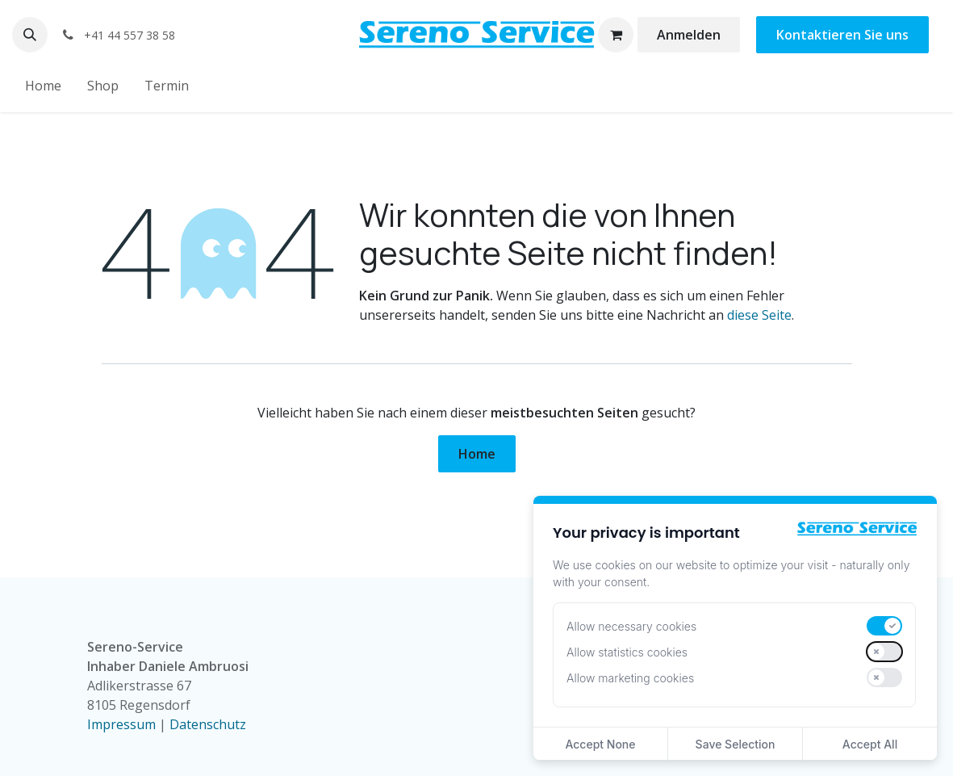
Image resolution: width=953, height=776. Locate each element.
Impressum (121, 724)
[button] (30, 34)
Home (476, 454)
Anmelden (689, 35)
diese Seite (759, 315)
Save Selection (735, 744)
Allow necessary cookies (631, 626)
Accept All (869, 744)
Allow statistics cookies (627, 652)
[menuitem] (43, 85)
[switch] (884, 625)
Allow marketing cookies (630, 678)
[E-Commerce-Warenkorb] (615, 34)
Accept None (600, 744)
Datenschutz (207, 724)
